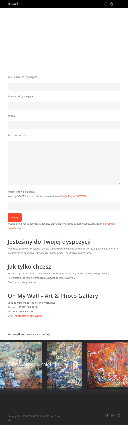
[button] (118, 4)
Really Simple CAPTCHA (73, 196)
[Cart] (111, 4)
